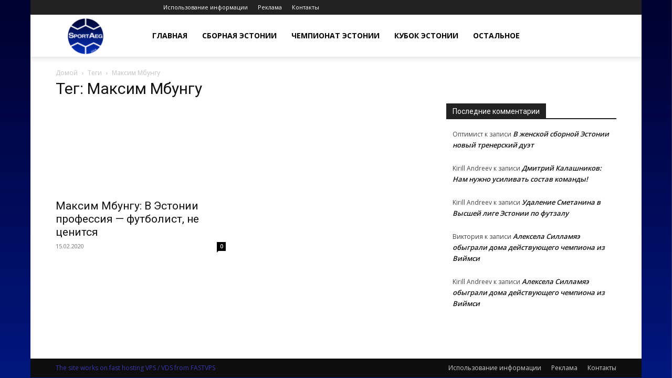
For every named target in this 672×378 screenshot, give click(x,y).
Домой (67, 72)
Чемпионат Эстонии (335, 35)
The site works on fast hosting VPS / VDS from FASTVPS (135, 367)
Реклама (270, 7)
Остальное (496, 35)
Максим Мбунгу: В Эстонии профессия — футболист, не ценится (127, 219)
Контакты (305, 7)
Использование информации (205, 7)
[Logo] (85, 36)
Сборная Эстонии (239, 35)
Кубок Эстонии (426, 35)
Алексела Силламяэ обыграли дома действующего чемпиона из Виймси (529, 247)
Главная (169, 35)
